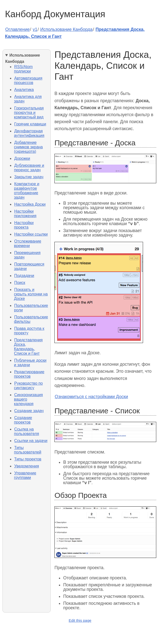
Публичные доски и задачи (30, 362)
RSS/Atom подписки (23, 69)
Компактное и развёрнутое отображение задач (26, 190)
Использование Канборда (66, 29)
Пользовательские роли (31, 307)
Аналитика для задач (28, 98)
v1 (35, 29)
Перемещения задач (27, 255)
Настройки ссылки (31, 234)
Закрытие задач (28, 177)
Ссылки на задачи (30, 441)
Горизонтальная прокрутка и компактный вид (29, 112)
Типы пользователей (27, 450)
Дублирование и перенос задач (29, 167)
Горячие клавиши (30, 124)
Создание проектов (23, 420)
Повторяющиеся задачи (29, 266)
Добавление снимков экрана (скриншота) (28, 147)
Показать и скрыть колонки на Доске (31, 294)
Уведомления (26, 466)
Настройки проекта (24, 225)
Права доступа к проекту (29, 330)
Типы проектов (27, 459)
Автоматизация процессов (28, 80)
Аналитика (24, 90)
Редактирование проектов (29, 374)
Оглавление (17, 29)
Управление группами (25, 475)
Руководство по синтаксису (28, 385)
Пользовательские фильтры (31, 319)
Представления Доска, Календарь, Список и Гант (28, 347)
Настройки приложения (25, 213)
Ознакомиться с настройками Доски (91, 396)
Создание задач (29, 411)
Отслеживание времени (27, 243)
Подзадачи (24, 275)
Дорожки (22, 158)
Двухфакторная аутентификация (29, 133)
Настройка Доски (30, 204)
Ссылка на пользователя (26, 431)
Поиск (19, 282)
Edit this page (80, 620)
